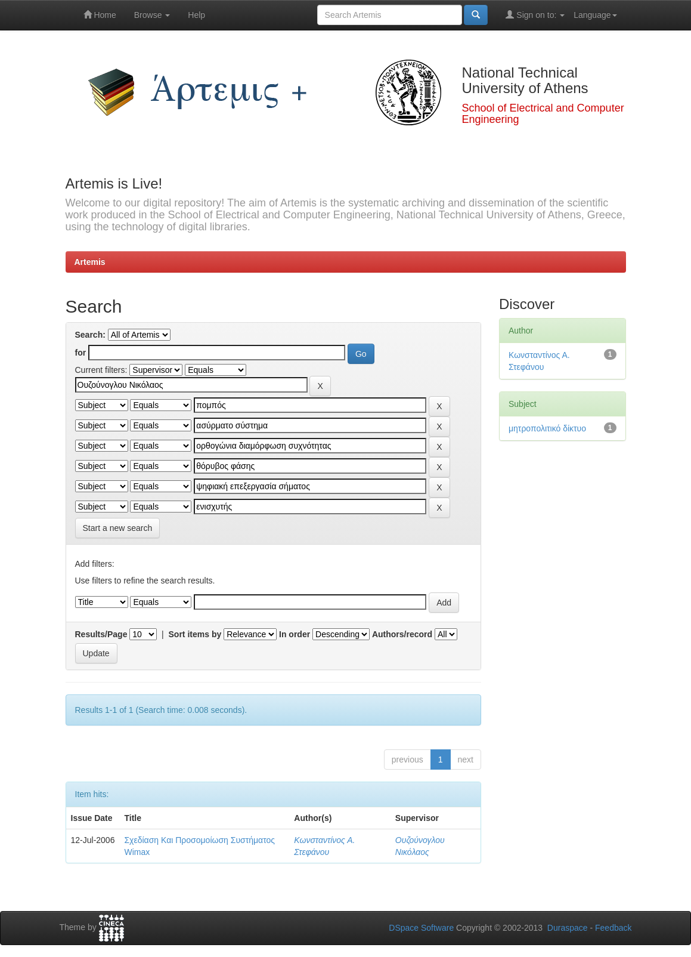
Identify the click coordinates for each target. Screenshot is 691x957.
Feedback (613, 928)
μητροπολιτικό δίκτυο (547, 428)
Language (595, 15)
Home (99, 15)
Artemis (90, 262)
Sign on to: (535, 15)
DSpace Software (421, 928)
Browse (152, 15)
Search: (90, 334)
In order (294, 634)
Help (196, 15)
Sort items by (195, 634)
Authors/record (402, 634)
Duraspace (567, 928)
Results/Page (101, 634)
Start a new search (118, 528)
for (80, 352)
